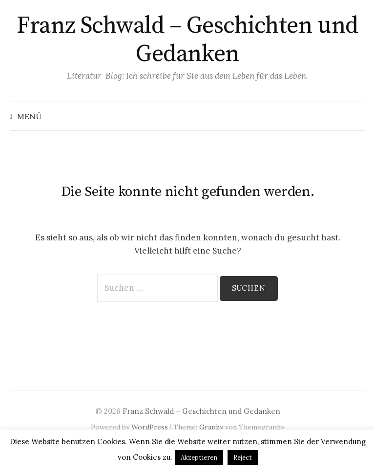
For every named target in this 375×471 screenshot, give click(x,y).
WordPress (149, 427)
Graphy (211, 427)
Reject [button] (242, 457)
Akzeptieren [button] (199, 457)
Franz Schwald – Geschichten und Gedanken (187, 40)
